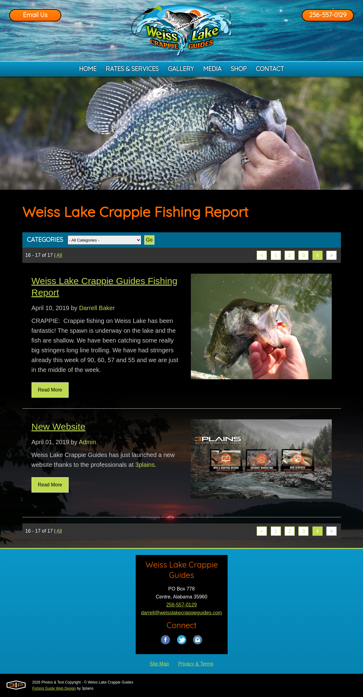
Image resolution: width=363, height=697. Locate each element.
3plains (145, 464)
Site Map (159, 663)
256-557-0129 (327, 15)
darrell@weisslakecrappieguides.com (181, 612)
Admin (87, 442)
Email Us (35, 15)
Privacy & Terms (195, 663)
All (59, 255)
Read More (50, 389)
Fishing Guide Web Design (54, 688)
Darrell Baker (97, 308)
